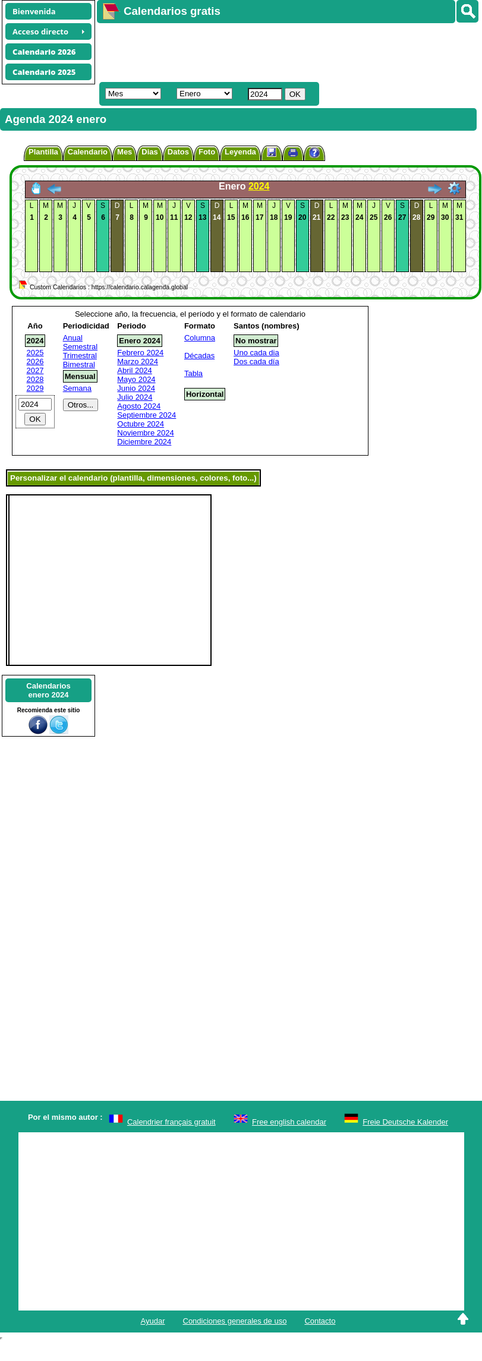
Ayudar (153, 1320)
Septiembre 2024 (146, 414)
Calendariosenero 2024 (48, 690)
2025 (35, 352)
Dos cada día (256, 361)
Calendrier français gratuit (171, 1121)
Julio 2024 (134, 397)
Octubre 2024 (140, 423)
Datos (178, 151)
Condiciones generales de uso (235, 1320)
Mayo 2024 (136, 379)
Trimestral (80, 355)
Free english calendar (289, 1121)
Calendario (88, 151)
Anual (73, 337)
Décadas (199, 355)
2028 (35, 379)
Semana (77, 388)
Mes (124, 151)
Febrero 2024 (140, 352)
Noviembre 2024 (145, 432)
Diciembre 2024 (144, 441)
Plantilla (43, 151)
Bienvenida (34, 11)
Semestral (80, 346)
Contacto (319, 1320)
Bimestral (79, 364)
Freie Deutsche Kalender (405, 1121)
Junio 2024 (136, 388)
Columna (199, 337)
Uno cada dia (256, 352)
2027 (35, 370)
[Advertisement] (246, 51)
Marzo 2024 (137, 361)
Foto (207, 151)
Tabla (193, 373)
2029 (35, 388)
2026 (35, 361)
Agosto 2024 (138, 406)
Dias (149, 151)
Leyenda (240, 151)
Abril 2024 (134, 370)
